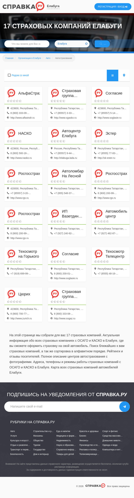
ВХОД (123, 6)
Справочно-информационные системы (75, 453)
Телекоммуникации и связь (92, 458)
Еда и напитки (63, 435)
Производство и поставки (91, 449)
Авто (12, 435)
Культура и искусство (20, 444)
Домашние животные (112, 444)
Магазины (38, 439)
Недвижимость (63, 444)
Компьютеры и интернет (114, 453)
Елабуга (53, 6)
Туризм (36, 449)
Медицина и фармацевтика (69, 439)
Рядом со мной (20, 79)
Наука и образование (66, 449)
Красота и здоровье (89, 435)
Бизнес (82, 439)
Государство (39, 453)
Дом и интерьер (41, 458)
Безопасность (17, 458)
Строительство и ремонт (45, 435)
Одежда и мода (109, 449)
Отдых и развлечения (20, 449)
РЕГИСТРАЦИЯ (107, 6)
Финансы (83, 444)
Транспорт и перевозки (21, 453)
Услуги (13, 439)
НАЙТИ (106, 46)
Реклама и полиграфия (90, 453)
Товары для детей (65, 458)
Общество (38, 444)
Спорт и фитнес (110, 435)
